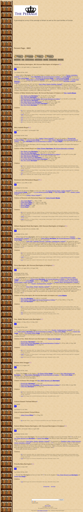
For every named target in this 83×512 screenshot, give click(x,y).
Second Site (45, 510)
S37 (22, 120)
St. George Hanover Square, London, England (58, 190)
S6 (21, 306)
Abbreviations (38, 59)
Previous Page (53, 59)
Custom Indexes (29, 59)
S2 (21, 110)
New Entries (17, 59)
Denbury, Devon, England (46, 138)
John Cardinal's (40, 510)
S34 (22, 117)
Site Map (46, 59)
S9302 (22, 216)
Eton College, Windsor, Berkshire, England (50, 84)
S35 (22, 119)
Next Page (60, 59)
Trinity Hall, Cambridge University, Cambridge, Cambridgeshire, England (45, 241)
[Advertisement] (48, 34)
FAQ (23, 59)
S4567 (22, 114)
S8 (21, 420)
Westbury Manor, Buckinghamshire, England (66, 282)
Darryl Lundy (48, 505)
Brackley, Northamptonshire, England (41, 283)
